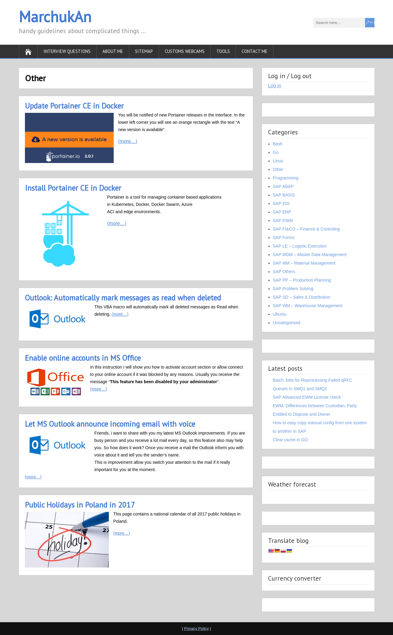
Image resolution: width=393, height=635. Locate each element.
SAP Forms (284, 237)
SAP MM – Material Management (304, 263)
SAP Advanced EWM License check (307, 397)
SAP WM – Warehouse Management (308, 305)
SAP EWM (283, 220)
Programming (285, 177)
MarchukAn (55, 16)
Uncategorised (286, 322)
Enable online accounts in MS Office (83, 358)
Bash (278, 143)
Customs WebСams (185, 51)
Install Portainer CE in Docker (73, 188)
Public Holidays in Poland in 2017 (80, 505)
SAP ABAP (283, 186)
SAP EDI (281, 203)
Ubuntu (280, 314)
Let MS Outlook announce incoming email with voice (110, 424)
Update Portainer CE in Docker (74, 106)
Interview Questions (67, 51)
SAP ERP (282, 212)
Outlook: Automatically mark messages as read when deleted (123, 298)
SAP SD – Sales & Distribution (301, 297)
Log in (274, 85)
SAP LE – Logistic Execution (300, 246)
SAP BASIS (284, 195)
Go (276, 152)
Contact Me (254, 51)
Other (278, 169)
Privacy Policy (196, 628)
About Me (112, 51)
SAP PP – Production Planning (302, 280)
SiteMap (144, 51)
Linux (278, 160)
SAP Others (284, 271)
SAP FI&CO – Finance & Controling (306, 229)
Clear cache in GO (290, 439)
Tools (223, 51)
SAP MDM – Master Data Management (310, 254)
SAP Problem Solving (293, 288)
